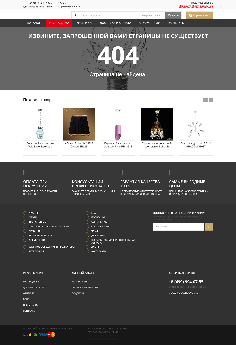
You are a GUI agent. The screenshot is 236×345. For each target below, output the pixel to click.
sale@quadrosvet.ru (184, 293)
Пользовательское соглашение (103, 339)
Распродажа (59, 23)
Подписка (78, 293)
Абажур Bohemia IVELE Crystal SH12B (79, 145)
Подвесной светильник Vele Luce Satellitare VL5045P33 (40, 145)
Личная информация (85, 287)
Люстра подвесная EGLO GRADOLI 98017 (196, 145)
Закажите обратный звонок (196, 5)
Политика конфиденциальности (103, 335)
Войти (62, 3)
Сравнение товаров (69, 6)
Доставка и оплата (115, 23)
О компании (149, 23)
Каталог (34, 23)
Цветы (157, 15)
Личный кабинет (84, 273)
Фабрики (84, 23)
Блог (26, 299)
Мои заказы (79, 282)
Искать (172, 15)
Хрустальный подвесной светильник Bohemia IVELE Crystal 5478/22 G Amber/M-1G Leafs (157, 145)
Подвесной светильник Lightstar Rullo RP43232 (118, 145)
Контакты (176, 23)
